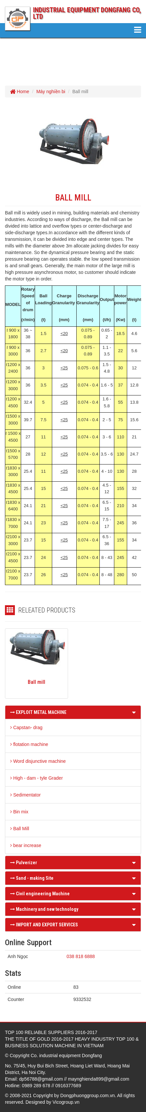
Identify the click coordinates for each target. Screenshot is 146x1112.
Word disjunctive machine (38, 761)
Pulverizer (23, 862)
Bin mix (19, 811)
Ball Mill (19, 828)
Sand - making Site (32, 878)
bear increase (25, 845)
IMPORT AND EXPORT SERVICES (44, 924)
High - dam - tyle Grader (36, 778)
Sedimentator (25, 794)
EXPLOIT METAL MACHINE (38, 712)
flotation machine (29, 744)
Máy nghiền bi (50, 91)
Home (19, 91)
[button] (134, 712)
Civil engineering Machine (40, 893)
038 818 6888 (81, 956)
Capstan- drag (26, 727)
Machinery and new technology (44, 909)
